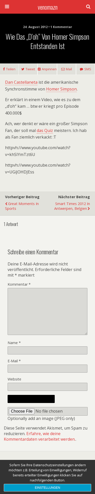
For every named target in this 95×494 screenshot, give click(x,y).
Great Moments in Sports (22, 206)
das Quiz (45, 130)
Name (14, 342)
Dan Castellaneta (21, 82)
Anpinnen (49, 69)
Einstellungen (47, 487)
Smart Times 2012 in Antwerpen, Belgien (72, 206)
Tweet (30, 69)
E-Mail (14, 360)
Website (14, 379)
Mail (69, 69)
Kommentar (19, 284)
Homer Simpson (61, 89)
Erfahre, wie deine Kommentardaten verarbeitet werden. (39, 436)
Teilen (10, 69)
